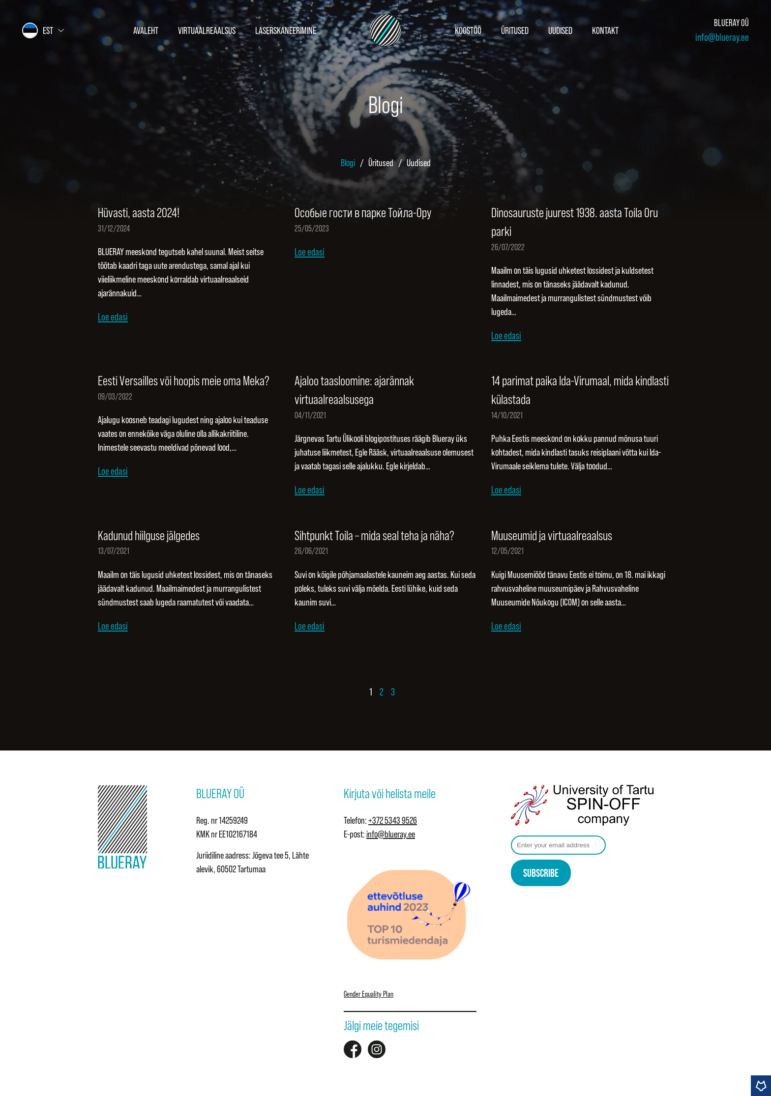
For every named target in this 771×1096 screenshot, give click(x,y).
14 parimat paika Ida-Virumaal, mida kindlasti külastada (580, 390)
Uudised (560, 30)
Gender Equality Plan (368, 993)
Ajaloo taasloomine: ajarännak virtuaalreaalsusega (354, 390)
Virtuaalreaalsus (207, 30)
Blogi (348, 162)
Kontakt (605, 30)
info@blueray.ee (722, 37)
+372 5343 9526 (392, 820)
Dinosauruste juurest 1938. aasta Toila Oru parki (574, 222)
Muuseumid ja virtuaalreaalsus (551, 535)
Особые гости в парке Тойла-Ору (363, 212)
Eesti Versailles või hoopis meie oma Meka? (183, 381)
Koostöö (468, 30)
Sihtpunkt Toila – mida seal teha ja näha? (374, 535)
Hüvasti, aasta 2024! (138, 212)
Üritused (515, 30)
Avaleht (145, 30)
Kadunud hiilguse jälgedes (149, 535)
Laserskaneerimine (285, 30)
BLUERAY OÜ (731, 23)
